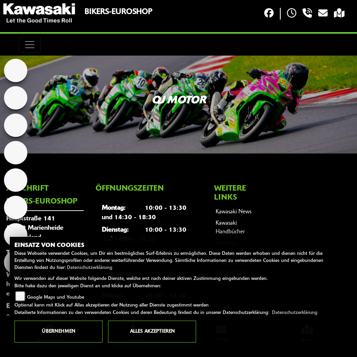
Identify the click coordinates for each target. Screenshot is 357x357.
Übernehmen (58, 331)
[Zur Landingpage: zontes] (15, 180)
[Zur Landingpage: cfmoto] (15, 125)
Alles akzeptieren (152, 331)
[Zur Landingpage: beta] (15, 207)
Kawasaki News (233, 212)
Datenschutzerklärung (89, 267)
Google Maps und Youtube (55, 297)
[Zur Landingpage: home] (15, 70)
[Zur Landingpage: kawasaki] (15, 98)
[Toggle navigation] (30, 44)
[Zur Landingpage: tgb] (15, 152)
